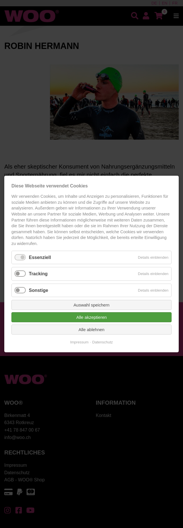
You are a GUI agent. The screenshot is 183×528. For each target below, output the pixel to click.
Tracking (38, 273)
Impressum (79, 342)
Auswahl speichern (92, 304)
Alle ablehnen (91, 329)
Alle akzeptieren (91, 317)
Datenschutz (102, 342)
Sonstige (38, 290)
